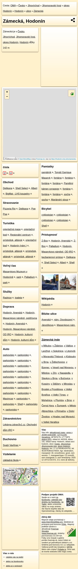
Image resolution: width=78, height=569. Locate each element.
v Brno (68, 400)
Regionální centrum (20, 235)
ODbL (63, 524)
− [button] (7, 97)
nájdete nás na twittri (14, 557)
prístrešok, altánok (12, 240)
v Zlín (54, 373)
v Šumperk (60, 405)
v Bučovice (64, 378)
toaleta (18, 297)
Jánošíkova (47, 325)
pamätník (46, 172)
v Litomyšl (70, 351)
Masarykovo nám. (66, 325)
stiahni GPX (47, 439)
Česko (21, 5)
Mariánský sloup (59, 199)
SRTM (69, 547)
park (19, 277)
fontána (58, 178)
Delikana (7, 188)
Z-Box (45, 240)
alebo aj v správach (14, 566)
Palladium (29, 277)
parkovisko (8, 355)
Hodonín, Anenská (12, 312)
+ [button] (7, 92)
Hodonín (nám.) (18, 245)
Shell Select (22, 188)
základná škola (11, 460)
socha (67, 194)
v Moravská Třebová (52, 356)
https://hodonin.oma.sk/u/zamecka (63, 159)
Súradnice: (46, 437)
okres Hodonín (10, 42)
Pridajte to (62, 549)
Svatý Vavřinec (11, 445)
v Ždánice (58, 345)
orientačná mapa (12, 229)
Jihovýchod (33, 5)
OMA (13, 5)
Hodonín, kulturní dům (22, 340)
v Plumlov (59, 400)
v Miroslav (67, 384)
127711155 (62, 435)
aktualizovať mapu (57, 432)
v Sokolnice (57, 351)
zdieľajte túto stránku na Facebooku (52, 501)
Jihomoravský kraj (51, 5)
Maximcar (8, 398)
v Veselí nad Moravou (62, 367)
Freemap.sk (40, 159)
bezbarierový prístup (52, 257)
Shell (20, 404)
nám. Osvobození (63, 319)
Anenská (46, 319)
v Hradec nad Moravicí (63, 416)
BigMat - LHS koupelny (18, 193)
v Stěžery (56, 384)
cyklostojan (47, 215)
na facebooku (50, 498)
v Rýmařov (60, 411)
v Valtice (68, 345)
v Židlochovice (57, 362)
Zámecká (38, 11)
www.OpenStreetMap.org (52, 522)
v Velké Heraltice (50, 422)
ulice (28, 11)
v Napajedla (64, 373)
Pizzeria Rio (9, 208)
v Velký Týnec (58, 395)
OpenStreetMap (25, 159)
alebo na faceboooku (14, 561)
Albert (34, 188)
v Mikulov (46, 345)
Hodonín (18, 11)
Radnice (7, 297)
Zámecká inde (51, 339)
